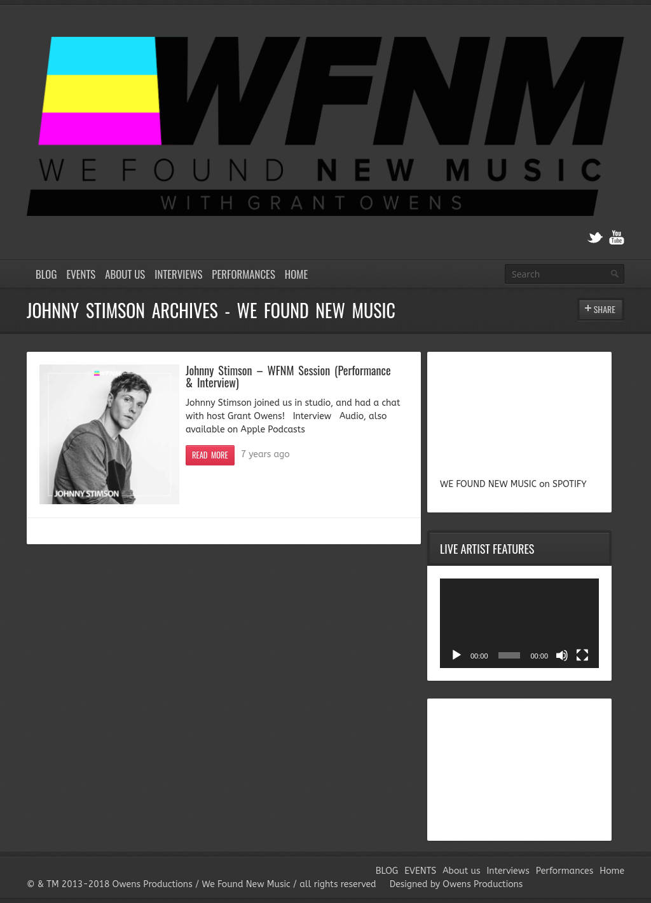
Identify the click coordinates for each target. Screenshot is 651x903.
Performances (243, 274)
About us (125, 274)
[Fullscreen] (582, 655)
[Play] (456, 655)
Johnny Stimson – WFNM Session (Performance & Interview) (288, 375)
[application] (519, 623)
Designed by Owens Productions (456, 884)
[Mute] (562, 655)
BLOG (46, 274)
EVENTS (80, 274)
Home (296, 274)
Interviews (178, 274)
